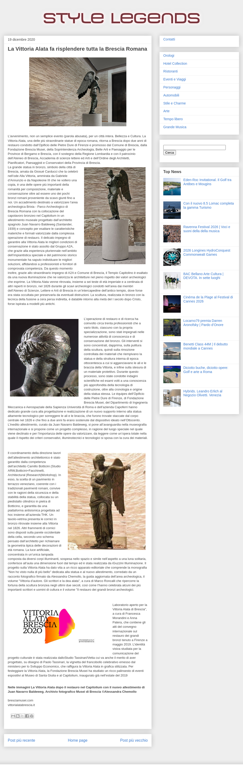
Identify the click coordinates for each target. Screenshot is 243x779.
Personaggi (172, 87)
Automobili (171, 95)
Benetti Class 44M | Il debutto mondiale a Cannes (205, 346)
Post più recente (21, 740)
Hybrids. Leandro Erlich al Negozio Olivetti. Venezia (202, 393)
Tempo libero (173, 119)
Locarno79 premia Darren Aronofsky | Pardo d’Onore (203, 323)
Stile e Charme (174, 103)
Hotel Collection (175, 63)
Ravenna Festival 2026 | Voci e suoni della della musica (206, 229)
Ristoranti (170, 71)
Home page (77, 740)
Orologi (168, 55)
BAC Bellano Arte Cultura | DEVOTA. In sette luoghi (203, 276)
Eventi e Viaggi (174, 79)
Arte (166, 111)
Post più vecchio (134, 740)
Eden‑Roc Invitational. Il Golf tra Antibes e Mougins (207, 182)
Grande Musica (174, 127)
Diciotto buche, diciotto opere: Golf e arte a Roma (205, 370)
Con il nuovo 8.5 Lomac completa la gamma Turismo (208, 205)
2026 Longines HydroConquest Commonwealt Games (206, 252)
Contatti (169, 39)
